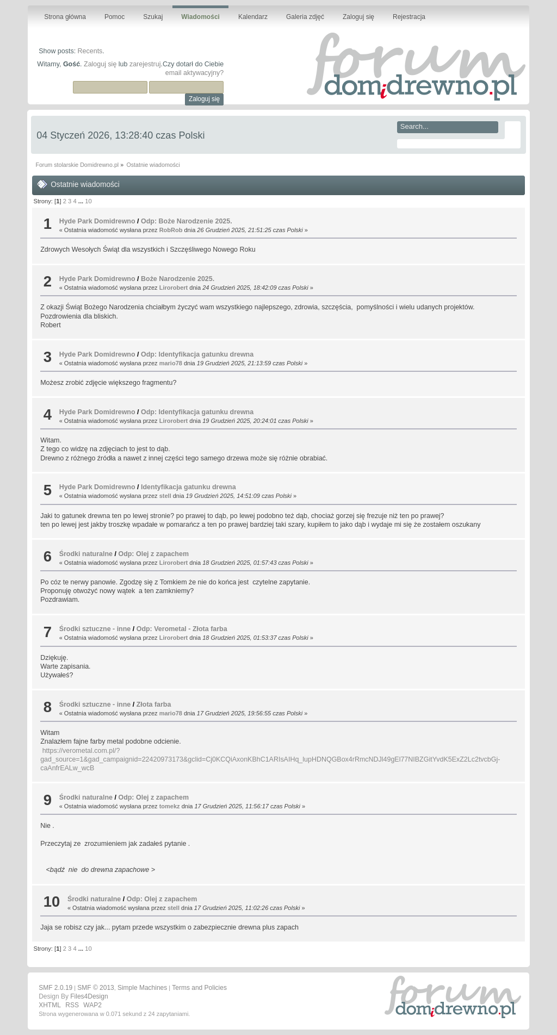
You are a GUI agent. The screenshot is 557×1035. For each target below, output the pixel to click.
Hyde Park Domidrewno (97, 221)
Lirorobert (173, 287)
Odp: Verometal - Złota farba (182, 629)
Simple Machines (142, 988)
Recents (90, 51)
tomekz (169, 806)
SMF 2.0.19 (55, 988)
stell (165, 495)
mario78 (170, 363)
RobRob (171, 230)
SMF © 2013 (95, 988)
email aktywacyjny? (194, 73)
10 (88, 201)
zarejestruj (145, 64)
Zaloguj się (100, 64)
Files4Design (89, 996)
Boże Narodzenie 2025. (177, 279)
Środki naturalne (86, 554)
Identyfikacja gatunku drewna (188, 487)
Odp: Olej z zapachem (153, 554)
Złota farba (154, 704)
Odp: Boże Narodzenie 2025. (186, 221)
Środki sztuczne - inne (95, 629)
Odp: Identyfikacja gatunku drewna (197, 354)
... (81, 201)
